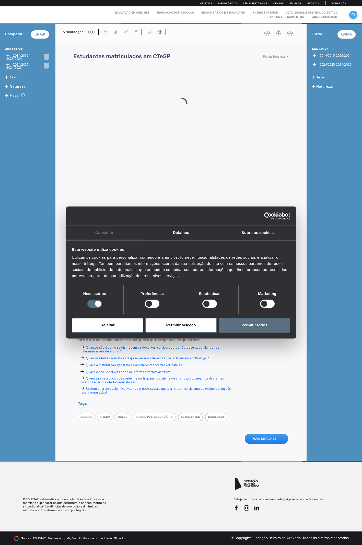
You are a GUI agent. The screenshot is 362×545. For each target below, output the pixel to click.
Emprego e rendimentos (285, 17)
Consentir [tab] (104, 232)
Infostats (205, 3)
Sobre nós (339, 3)
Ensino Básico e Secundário (223, 12)
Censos (278, 3)
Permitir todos (254, 325)
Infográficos (227, 3)
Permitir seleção (181, 325)
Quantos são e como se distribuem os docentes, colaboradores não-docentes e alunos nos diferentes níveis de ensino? (149, 349)
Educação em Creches (131, 12)
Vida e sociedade (324, 17)
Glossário (120, 538)
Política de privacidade (95, 538)
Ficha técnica (274, 56)
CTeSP (105, 417)
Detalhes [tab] (181, 232)
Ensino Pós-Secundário (154, 417)
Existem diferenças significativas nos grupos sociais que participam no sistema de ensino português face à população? (155, 390)
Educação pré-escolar (175, 12)
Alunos (86, 417)
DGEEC (122, 417)
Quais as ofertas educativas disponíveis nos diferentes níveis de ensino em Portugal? (147, 358)
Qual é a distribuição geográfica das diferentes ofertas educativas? (134, 365)
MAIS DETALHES (264, 439)
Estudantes (190, 417)
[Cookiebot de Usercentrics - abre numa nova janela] (268, 216)
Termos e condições (62, 538)
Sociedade (216, 417)
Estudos (313, 3)
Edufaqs (295, 3)
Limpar (40, 34)
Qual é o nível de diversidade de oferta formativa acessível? (129, 372)
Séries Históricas (255, 3)
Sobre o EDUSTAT (33, 538)
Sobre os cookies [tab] (258, 232)
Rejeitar (107, 325)
